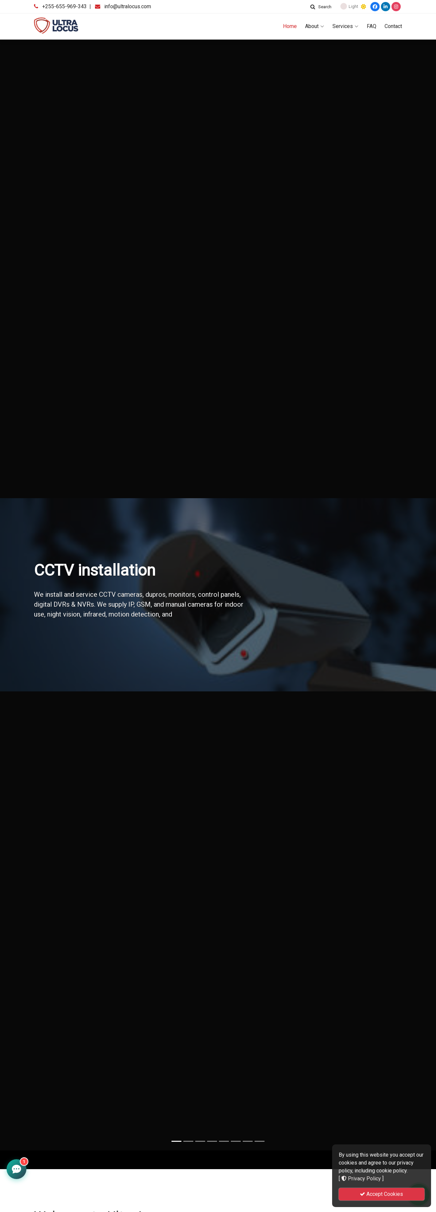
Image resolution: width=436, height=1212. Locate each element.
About (314, 26)
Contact (393, 26)
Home (290, 26)
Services (345, 26)
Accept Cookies (381, 1194)
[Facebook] (375, 6)
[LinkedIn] (385, 6)
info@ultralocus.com (127, 6)
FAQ (371, 26)
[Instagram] (396, 6)
